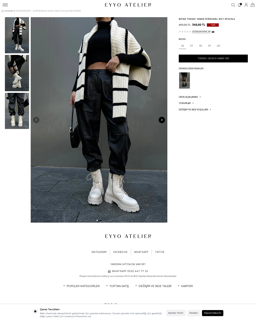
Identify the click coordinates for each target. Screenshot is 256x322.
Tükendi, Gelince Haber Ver (213, 58)
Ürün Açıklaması (190, 97)
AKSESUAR (20, 11)
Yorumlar (186, 103)
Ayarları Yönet (175, 313)
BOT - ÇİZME (33, 11)
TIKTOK (159, 252)
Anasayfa (7, 11)
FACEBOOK (120, 252)
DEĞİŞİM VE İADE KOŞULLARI (195, 109)
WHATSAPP (141, 252)
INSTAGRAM (99, 252)
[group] (99, 120)
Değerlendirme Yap (201, 31)
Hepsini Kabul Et (212, 313)
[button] (97, 220)
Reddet (194, 313)
